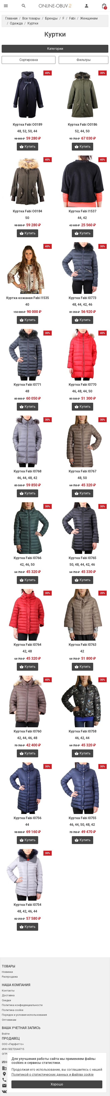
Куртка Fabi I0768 (27, 471)
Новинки (7, 971)
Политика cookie (12, 1010)
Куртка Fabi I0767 (82, 471)
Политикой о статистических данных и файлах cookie (52, 1075)
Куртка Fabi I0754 (27, 905)
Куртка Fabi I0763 (82, 645)
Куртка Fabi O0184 (27, 211)
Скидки (6, 1000)
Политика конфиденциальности (22, 1005)
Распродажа (10, 976)
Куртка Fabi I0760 (27, 731)
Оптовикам (9, 1019)
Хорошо (57, 1084)
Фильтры (84, 60)
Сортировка (29, 60)
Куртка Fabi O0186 (82, 125)
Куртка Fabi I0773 (82, 298)
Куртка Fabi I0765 (82, 558)
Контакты (8, 990)
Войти (6, 1033)
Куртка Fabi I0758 (82, 731)
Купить (27, 147)
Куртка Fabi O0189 (27, 125)
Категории (55, 49)
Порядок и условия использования (24, 1014)
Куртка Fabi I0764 (27, 645)
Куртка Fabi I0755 (82, 818)
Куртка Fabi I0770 (82, 385)
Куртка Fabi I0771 (27, 385)
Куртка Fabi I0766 (27, 558)
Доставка (8, 995)
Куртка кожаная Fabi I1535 (27, 298)
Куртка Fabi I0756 (27, 818)
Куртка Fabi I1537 (82, 211)
